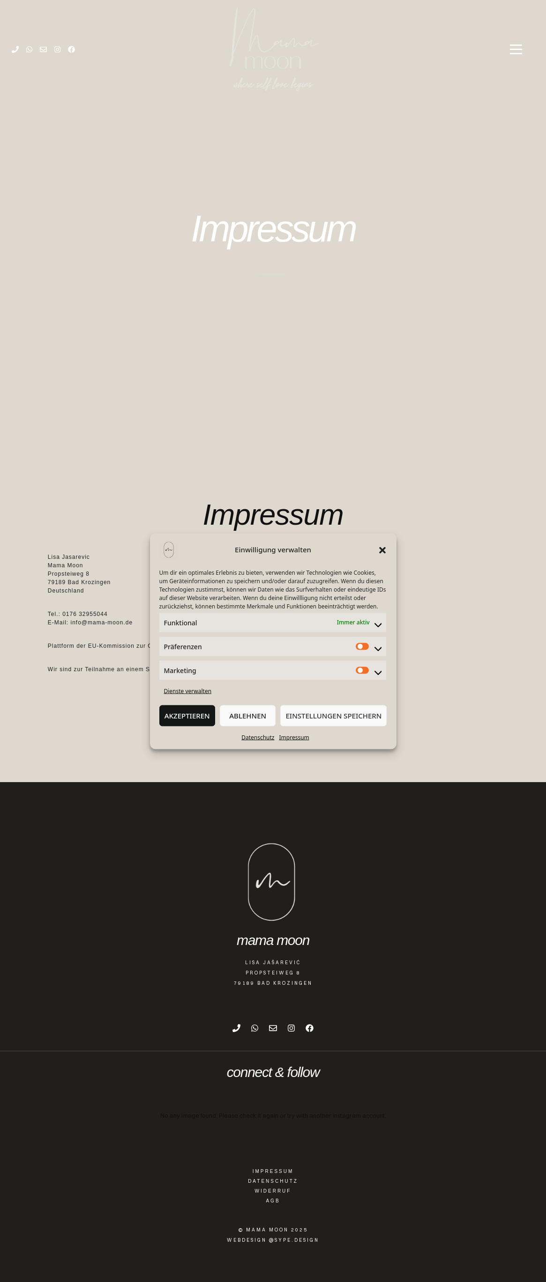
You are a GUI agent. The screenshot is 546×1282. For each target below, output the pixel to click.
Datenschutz (257, 737)
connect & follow (273, 1072)
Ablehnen (247, 715)
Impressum (294, 737)
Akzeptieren (187, 715)
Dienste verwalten (188, 691)
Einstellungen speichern (333, 715)
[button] (382, 549)
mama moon (273, 940)
